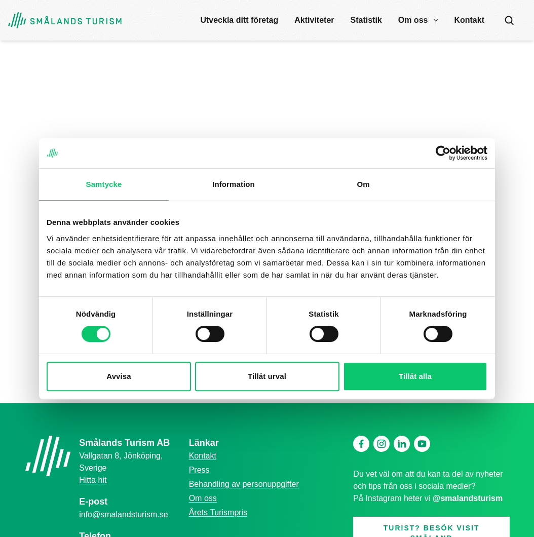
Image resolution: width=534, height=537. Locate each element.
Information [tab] (233, 184)
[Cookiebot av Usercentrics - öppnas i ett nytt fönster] (443, 153)
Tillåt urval (267, 376)
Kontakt (469, 20)
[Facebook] (361, 444)
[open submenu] (436, 20)
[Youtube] (422, 444)
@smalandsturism (468, 498)
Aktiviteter (314, 20)
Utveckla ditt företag (239, 20)
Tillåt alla (415, 376)
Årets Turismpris (218, 512)
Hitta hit (92, 480)
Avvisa (118, 376)
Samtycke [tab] (104, 184)
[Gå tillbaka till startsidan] (65, 20)
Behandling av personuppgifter (244, 484)
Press (199, 470)
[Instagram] (381, 444)
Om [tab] (363, 184)
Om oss (413, 20)
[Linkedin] (402, 444)
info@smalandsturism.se (123, 514)
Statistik (366, 20)
